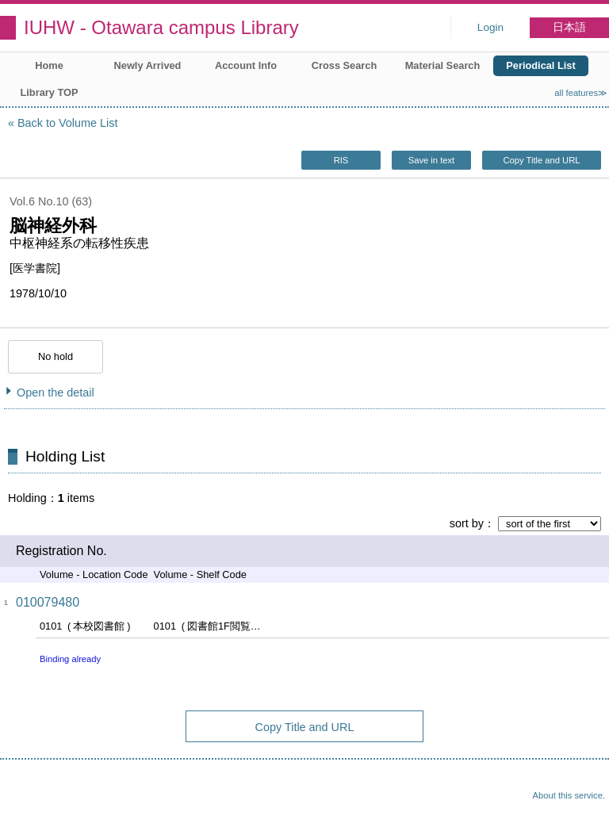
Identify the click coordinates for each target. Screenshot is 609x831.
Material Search (443, 65)
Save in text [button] (431, 160)
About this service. (569, 795)
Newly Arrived (148, 65)
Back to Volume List (67, 123)
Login (490, 27)
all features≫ (580, 93)
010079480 (47, 602)
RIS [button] (341, 160)
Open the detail (55, 392)
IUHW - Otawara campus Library (161, 27)
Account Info (246, 65)
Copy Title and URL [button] (541, 160)
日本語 (569, 27)
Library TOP (49, 92)
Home (49, 65)
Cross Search (344, 65)
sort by (467, 523)
